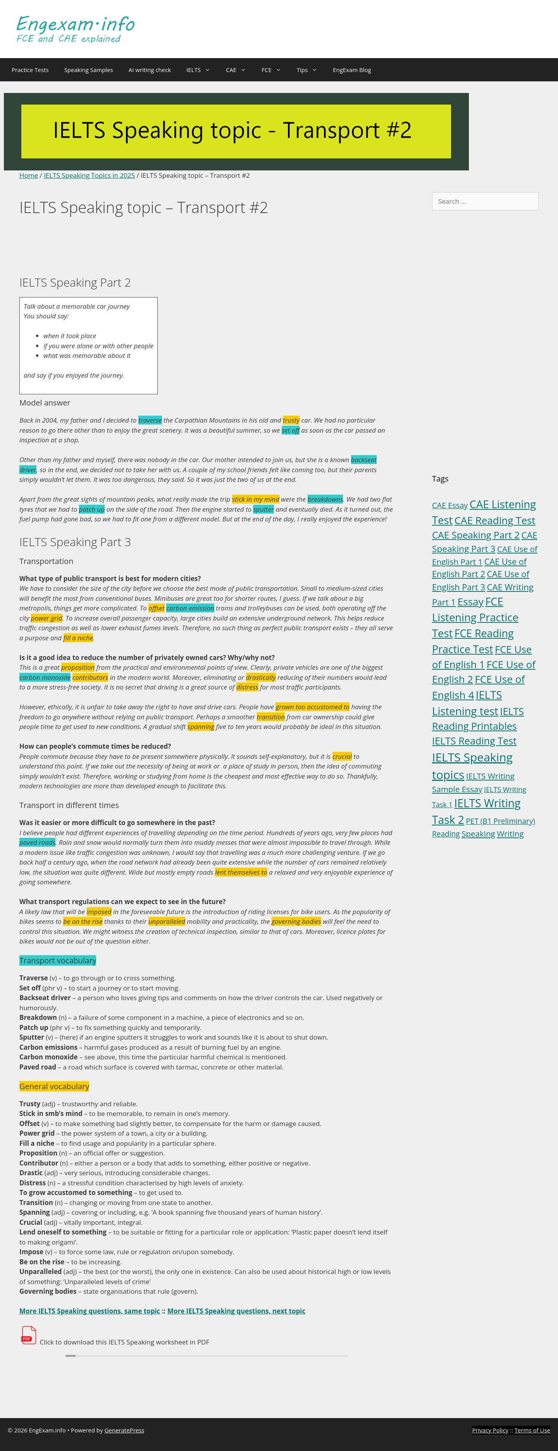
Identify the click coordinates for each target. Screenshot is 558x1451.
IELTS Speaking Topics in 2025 (89, 175)
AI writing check (150, 70)
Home (28, 175)
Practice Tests (30, 70)
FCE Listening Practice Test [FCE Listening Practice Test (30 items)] (475, 617)
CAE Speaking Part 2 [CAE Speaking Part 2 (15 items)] (476, 534)
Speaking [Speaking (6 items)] (478, 833)
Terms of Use (532, 1430)
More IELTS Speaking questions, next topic (236, 1311)
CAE (240, 69)
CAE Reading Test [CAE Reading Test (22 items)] (495, 520)
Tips (311, 69)
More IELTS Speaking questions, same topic (89, 1311)
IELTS (202, 69)
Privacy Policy (490, 1430)
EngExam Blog (352, 70)
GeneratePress (124, 1430)
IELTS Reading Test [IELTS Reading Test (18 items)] (474, 740)
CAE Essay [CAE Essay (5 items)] (450, 505)
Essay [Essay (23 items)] (471, 602)
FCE (275, 69)
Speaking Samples (88, 70)
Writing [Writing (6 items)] (510, 833)
